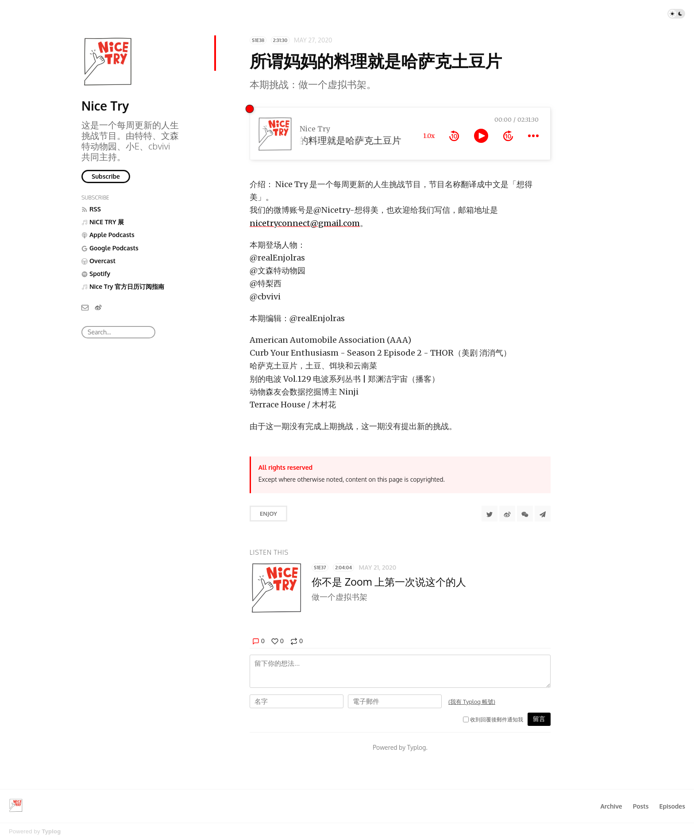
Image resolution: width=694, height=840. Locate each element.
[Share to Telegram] (543, 514)
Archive (611, 806)
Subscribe (106, 176)
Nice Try (105, 106)
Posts (641, 806)
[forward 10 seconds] (508, 136)
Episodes (672, 806)
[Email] (85, 307)
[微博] (98, 307)
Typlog (51, 831)
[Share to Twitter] (489, 514)
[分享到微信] (525, 514)
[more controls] (533, 136)
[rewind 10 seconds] (454, 136)
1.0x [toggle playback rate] (429, 136)
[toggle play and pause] (481, 135)
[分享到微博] (507, 514)
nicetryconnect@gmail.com (305, 223)
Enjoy (268, 513)
